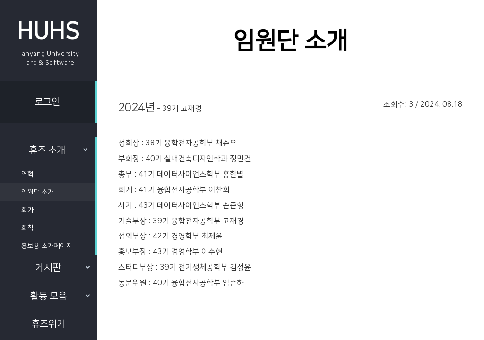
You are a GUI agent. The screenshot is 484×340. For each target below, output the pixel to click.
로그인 (47, 102)
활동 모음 (60, 296)
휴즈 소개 (58, 150)
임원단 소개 (37, 192)
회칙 (27, 228)
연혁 (27, 174)
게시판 (62, 268)
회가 (27, 210)
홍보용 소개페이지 (46, 246)
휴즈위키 (48, 324)
